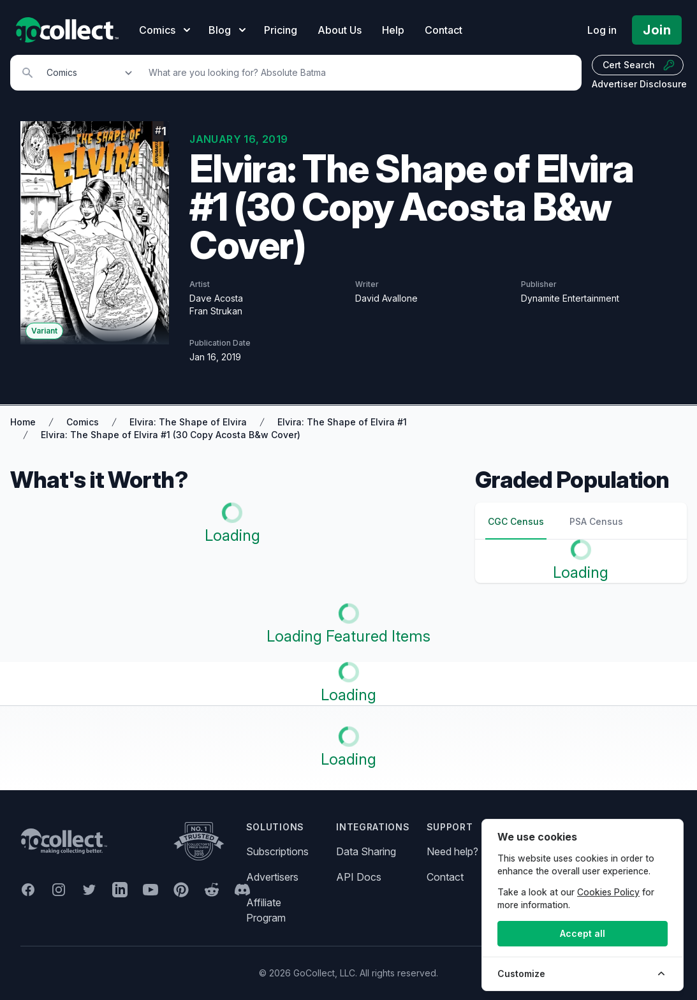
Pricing (280, 30)
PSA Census (596, 521)
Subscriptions (277, 851)
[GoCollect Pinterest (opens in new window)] (181, 889)
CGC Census (516, 521)
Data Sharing (366, 851)
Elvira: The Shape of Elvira (188, 421)
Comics (82, 421)
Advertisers (272, 877)
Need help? (452, 851)
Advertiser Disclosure (639, 83)
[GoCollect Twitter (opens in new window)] (89, 889)
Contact (443, 30)
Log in (602, 30)
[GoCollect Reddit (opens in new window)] (211, 889)
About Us (340, 30)
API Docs (358, 877)
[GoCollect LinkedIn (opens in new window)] (120, 889)
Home (23, 421)
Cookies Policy (608, 891)
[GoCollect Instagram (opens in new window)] (58, 889)
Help (393, 30)
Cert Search (639, 65)
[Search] (358, 72)
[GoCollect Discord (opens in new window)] (242, 889)
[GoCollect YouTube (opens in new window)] (150, 889)
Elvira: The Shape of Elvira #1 (342, 421)
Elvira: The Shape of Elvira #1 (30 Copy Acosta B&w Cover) (170, 434)
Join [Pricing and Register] (657, 30)
